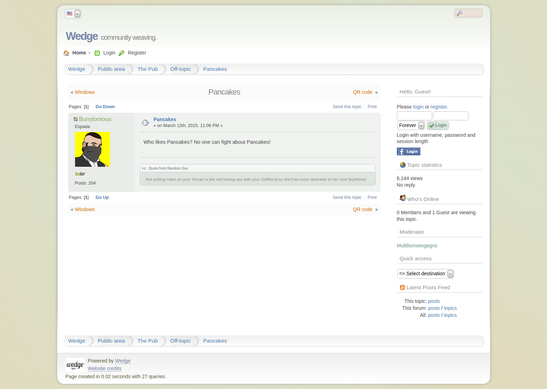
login (418, 107)
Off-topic (180, 69)
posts (434, 301)
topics (450, 308)
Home (79, 52)
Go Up (102, 197)
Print (372, 106)
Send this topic (347, 106)
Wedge (82, 36)
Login (109, 52)
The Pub (148, 69)
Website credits (104, 368)
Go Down (105, 106)
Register (137, 52)
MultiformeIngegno (417, 245)
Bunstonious (95, 119)
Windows (85, 92)
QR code (363, 92)
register (439, 107)
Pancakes (215, 69)
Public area (111, 69)
